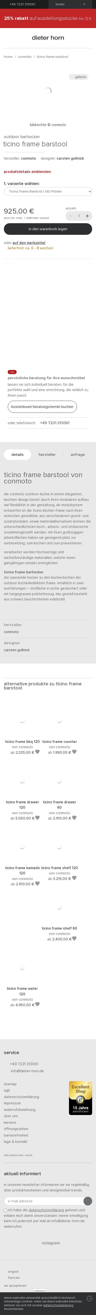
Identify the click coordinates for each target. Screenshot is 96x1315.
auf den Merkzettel (29, 243)
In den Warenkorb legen (48, 229)
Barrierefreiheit (16, 1135)
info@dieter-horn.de (24, 1071)
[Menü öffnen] (10, 38)
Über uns (11, 1116)
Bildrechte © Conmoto (48, 125)
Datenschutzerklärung (21, 1097)
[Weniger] (70, 216)
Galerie (78, 77)
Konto (59, 4)
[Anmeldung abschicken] (87, 1201)
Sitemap (10, 1084)
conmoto (25, 57)
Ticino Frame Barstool (52, 57)
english (11, 1271)
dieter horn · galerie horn (48, 38)
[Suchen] (86, 38)
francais (12, 1277)
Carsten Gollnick (70, 158)
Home (8, 57)
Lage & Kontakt (15, 1142)
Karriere (10, 1122)
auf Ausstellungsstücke (48, 18)
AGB (7, 1090)
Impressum (12, 1103)
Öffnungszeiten (16, 1129)
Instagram (48, 1243)
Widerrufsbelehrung (19, 1110)
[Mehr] (87, 216)
